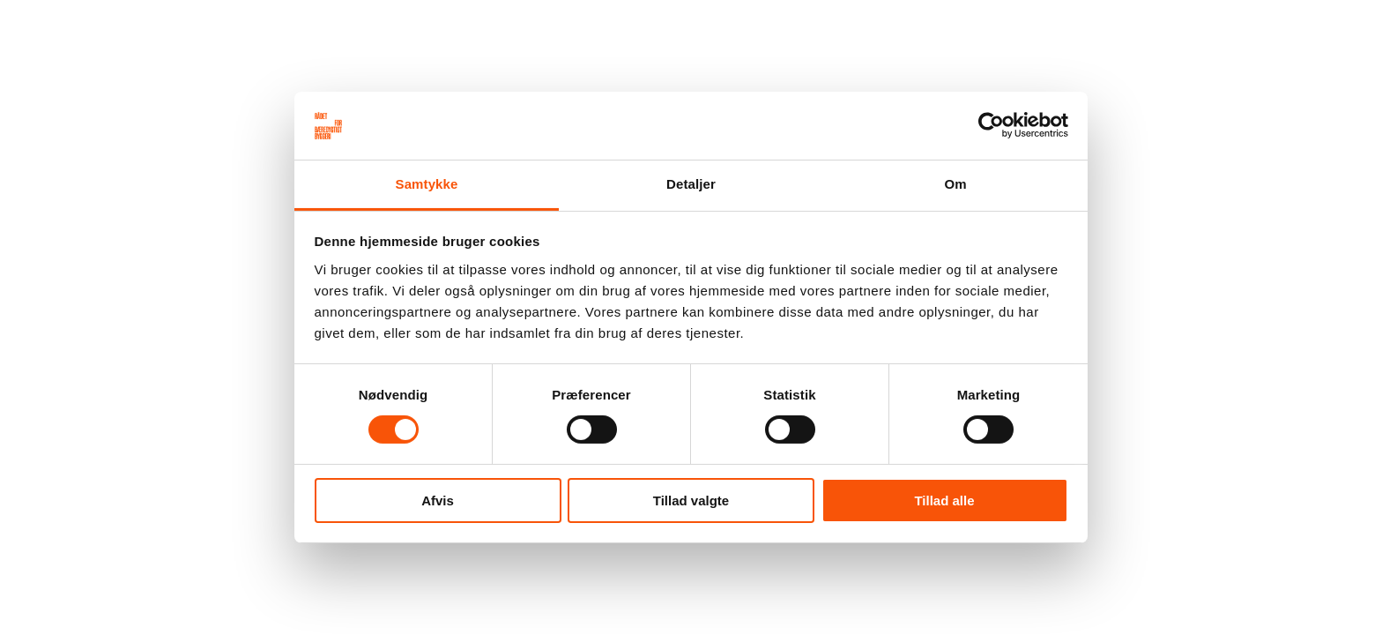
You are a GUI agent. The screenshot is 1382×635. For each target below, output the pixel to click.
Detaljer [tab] (691, 183)
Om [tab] (955, 183)
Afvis (437, 500)
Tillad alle (944, 500)
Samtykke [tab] (427, 183)
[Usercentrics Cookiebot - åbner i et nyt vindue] (991, 125)
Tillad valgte (691, 500)
